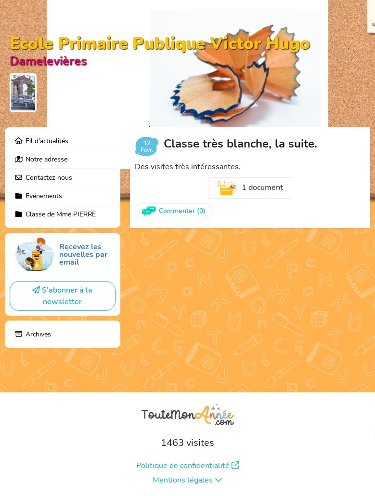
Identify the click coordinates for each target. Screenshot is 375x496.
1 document (250, 188)
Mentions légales (187, 480)
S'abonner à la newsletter (62, 296)
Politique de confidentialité (187, 465)
